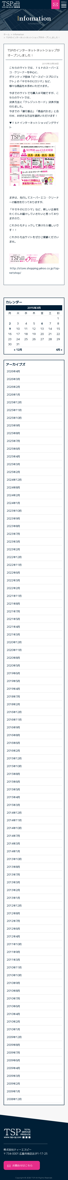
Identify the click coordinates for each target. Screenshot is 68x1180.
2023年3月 (13, 541)
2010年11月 (14, 967)
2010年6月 (13, 1006)
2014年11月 (14, 820)
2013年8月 (13, 866)
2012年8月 (13, 913)
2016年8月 (13, 735)
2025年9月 (13, 425)
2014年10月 (14, 828)
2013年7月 (13, 874)
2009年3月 (13, 1076)
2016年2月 (13, 750)
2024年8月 (13, 487)
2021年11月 (14, 596)
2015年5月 (13, 789)
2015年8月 (13, 774)
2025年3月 (13, 464)
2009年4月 (13, 1068)
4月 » (59, 349)
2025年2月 (13, 472)
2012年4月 (13, 936)
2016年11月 (14, 719)
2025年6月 (13, 448)
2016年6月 (13, 743)
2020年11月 (14, 650)
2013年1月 (13, 898)
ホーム (7, 34)
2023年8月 (13, 526)
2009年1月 (13, 1091)
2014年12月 (14, 812)
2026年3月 (13, 379)
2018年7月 (13, 696)
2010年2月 (13, 1021)
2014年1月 (13, 851)
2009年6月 (13, 1060)
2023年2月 (13, 549)
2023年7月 (13, 534)
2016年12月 (14, 712)
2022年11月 (14, 565)
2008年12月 (14, 1099)
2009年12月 (14, 1037)
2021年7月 (13, 611)
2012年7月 (13, 921)
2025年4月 (13, 456)
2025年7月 (13, 441)
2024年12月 (14, 479)
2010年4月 (13, 1014)
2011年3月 (13, 959)
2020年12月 (14, 642)
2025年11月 (14, 410)
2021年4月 (13, 626)
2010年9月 (13, 983)
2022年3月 (13, 580)
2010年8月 (13, 990)
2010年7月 (13, 998)
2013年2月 (13, 890)
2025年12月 (14, 402)
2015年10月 (14, 766)
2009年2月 (13, 1083)
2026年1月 (13, 394)
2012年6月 (13, 928)
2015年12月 (14, 758)
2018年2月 (13, 704)
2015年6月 (13, 781)
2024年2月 (13, 495)
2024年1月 (13, 503)
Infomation (18, 34)
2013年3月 (13, 882)
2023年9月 (13, 518)
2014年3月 (13, 843)
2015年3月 (13, 805)
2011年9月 (13, 952)
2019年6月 (13, 673)
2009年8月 (13, 1045)
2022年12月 (14, 557)
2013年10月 (14, 859)
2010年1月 (13, 1029)
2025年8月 (13, 433)
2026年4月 (13, 371)
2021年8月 (13, 603)
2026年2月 (13, 387)
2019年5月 (13, 681)
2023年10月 (14, 510)
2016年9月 (13, 727)
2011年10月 (14, 944)
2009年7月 (13, 1052)
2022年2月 (13, 588)
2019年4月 (13, 688)
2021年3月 (13, 634)
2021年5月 (13, 619)
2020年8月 (13, 657)
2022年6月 (13, 572)
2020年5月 (13, 665)
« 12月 (18, 349)
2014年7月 (13, 835)
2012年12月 (14, 905)
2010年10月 (14, 975)
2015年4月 (13, 797)
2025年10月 (14, 418)
